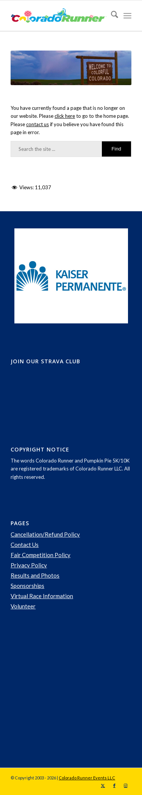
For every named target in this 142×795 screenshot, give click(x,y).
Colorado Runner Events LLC (87, 777)
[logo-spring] (59, 15)
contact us (37, 124)
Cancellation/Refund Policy (45, 534)
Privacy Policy (29, 565)
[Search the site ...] (71, 149)
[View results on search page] (116, 149)
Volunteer (23, 606)
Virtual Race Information (42, 595)
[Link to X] (103, 785)
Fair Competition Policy (40, 554)
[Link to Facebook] (114, 785)
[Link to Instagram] (125, 785)
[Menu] (127, 15)
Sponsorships (27, 585)
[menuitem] (110, 15)
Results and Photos (35, 575)
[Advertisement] (67, 689)
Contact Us (25, 544)
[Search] (110, 15)
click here (65, 116)
